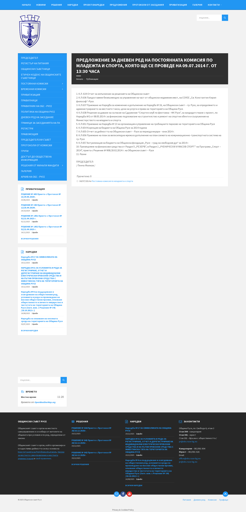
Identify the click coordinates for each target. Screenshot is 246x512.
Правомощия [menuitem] (29, 134)
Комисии (212, 499)
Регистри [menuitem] (27, 128)
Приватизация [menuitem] (178, 4)
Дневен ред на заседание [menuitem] (37, 117)
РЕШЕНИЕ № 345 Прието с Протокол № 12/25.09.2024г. (41, 206)
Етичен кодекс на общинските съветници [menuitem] (41, 76)
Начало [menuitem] (26, 4)
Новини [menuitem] (41, 4)
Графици (223, 499)
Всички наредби (29, 330)
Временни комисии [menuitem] (33, 89)
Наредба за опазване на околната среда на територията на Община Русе (42, 320)
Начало (79, 79)
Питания (187, 499)
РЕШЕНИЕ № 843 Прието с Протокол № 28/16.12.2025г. (91, 441)
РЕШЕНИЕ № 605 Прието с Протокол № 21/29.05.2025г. (41, 195)
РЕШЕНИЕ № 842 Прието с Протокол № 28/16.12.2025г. (91, 454)
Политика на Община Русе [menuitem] (38, 111)
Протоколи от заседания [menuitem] (148, 4)
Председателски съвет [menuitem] (36, 139)
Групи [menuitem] (25, 151)
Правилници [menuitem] (29, 100)
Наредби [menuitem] (72, 4)
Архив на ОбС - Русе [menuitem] (33, 176)
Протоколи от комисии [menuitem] (36, 145)
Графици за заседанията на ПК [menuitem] (40, 122)
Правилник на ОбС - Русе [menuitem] (36, 106)
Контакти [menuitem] (214, 4)
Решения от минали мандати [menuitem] (40, 165)
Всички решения (29, 238)
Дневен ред (199, 499)
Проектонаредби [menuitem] (93, 4)
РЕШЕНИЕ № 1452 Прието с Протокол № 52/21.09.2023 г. (41, 228)
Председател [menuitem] (29, 57)
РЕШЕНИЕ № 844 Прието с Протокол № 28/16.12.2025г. (91, 429)
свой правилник (43, 458)
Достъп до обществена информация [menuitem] (36, 158)
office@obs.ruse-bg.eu (190, 458)
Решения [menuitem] (56, 4)
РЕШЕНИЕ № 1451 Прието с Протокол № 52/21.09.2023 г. (41, 217)
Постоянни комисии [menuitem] (34, 83)
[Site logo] (29, 47)
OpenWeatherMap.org (45, 402)
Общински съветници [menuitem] (35, 69)
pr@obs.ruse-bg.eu (188, 441)
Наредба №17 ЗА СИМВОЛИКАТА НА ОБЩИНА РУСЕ (39, 258)
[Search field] (212, 18)
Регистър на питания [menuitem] (35, 63)
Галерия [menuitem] (197, 4)
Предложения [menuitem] (118, 4)
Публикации (92, 79)
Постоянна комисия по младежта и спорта (112, 181)
